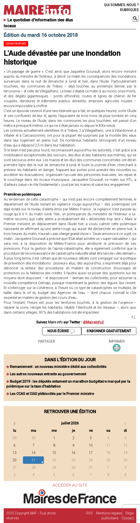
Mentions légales (109, 513)
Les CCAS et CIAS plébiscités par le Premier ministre (52, 394)
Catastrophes (16, 43)
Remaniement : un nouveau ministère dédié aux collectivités (58, 367)
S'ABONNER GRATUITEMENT (109, 331)
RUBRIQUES (129, 10)
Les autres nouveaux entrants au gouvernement (48, 374)
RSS (89, 513)
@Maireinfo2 (93, 322)
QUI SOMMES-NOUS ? (121, 5)
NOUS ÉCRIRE (61, 331)
